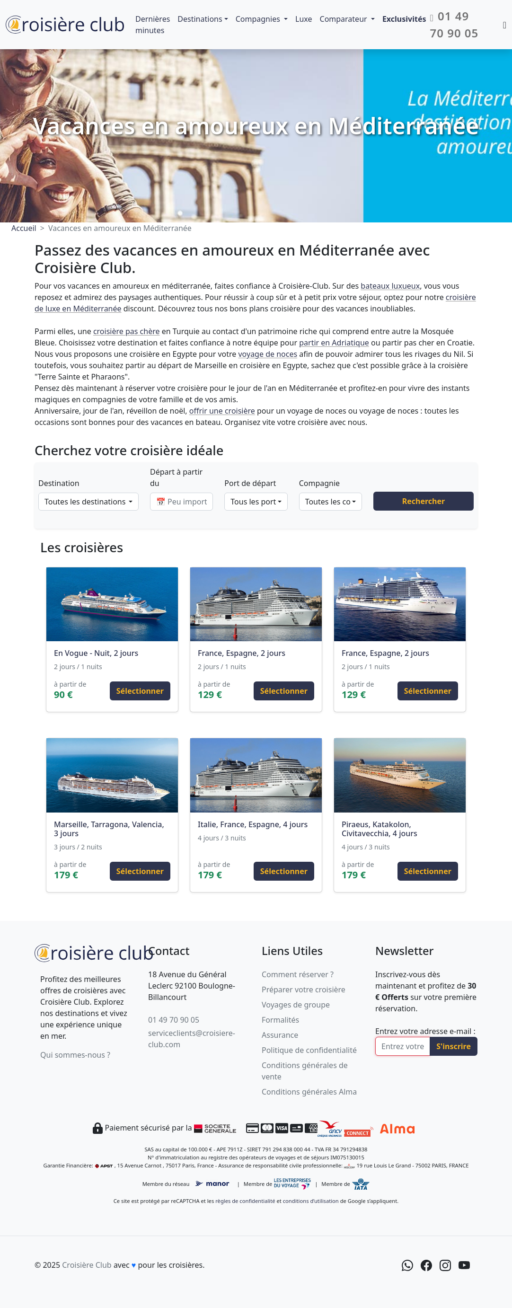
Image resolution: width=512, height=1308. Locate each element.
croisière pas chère (126, 331)
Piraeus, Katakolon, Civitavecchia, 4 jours (379, 829)
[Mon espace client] (504, 24)
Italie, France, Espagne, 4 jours (253, 824)
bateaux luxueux (390, 286)
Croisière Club (86, 1265)
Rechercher (423, 501)
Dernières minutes (152, 24)
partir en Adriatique (334, 342)
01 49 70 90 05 (173, 1020)
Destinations (199, 19)
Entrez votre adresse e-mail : (425, 1031)
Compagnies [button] (259, 19)
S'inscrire (453, 1046)
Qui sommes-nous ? (75, 1055)
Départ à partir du (176, 477)
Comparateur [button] (344, 19)
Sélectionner (140, 691)
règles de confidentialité (245, 1200)
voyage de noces (267, 354)
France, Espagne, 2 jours (241, 653)
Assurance (280, 1035)
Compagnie (319, 483)
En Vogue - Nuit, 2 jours (96, 653)
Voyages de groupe (296, 1004)
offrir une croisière (222, 411)
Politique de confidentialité (309, 1050)
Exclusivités (404, 19)
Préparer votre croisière (303, 989)
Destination (58, 483)
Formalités (280, 1020)
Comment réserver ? (298, 974)
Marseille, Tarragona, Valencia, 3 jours (109, 829)
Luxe (303, 19)
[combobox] (88, 502)
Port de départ (250, 483)
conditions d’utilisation (311, 1200)
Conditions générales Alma (309, 1092)
